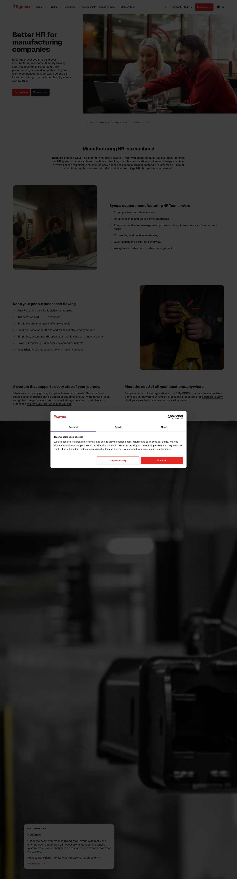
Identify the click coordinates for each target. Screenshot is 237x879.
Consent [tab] (73, 427)
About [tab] (164, 427)
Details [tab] (118, 427)
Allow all (161, 460)
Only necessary (118, 460)
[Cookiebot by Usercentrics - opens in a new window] (170, 417)
